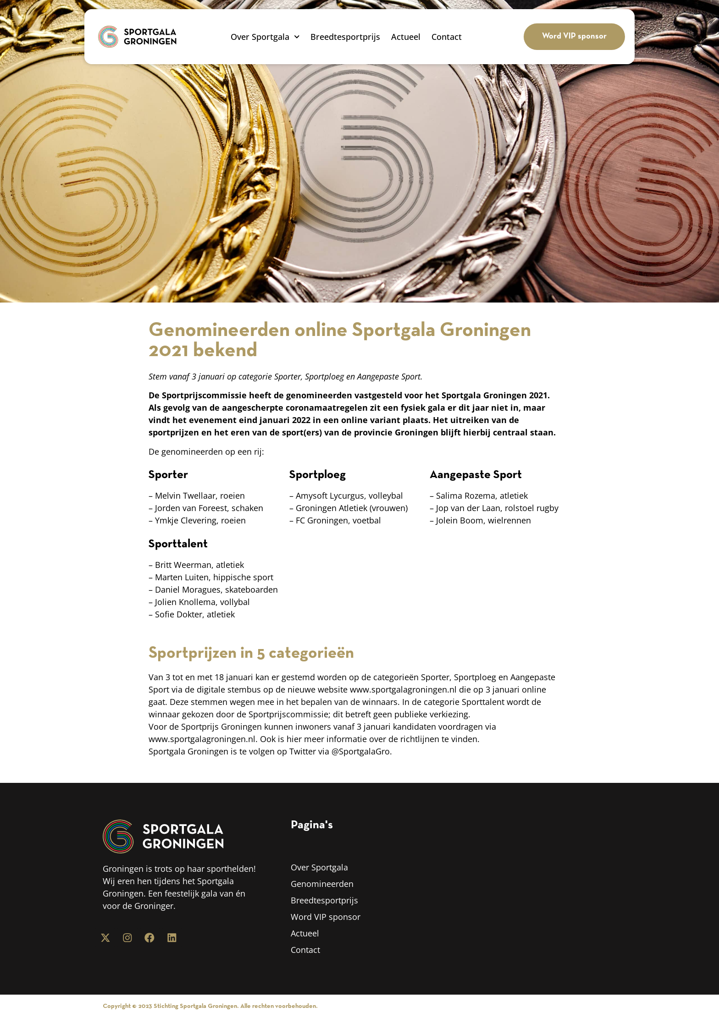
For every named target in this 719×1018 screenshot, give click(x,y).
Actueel (405, 36)
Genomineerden (322, 883)
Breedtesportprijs (345, 36)
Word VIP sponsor (325, 916)
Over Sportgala (265, 36)
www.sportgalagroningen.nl (403, 689)
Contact (446, 36)
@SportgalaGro (361, 751)
